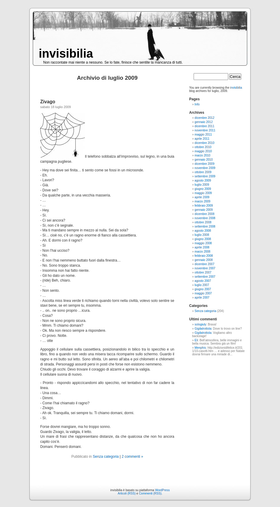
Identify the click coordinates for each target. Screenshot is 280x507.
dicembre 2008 (204, 214)
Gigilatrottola (203, 328)
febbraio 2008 (204, 255)
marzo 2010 (202, 155)
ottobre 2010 (203, 147)
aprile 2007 (202, 297)
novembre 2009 (205, 168)
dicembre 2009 (204, 163)
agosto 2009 (203, 180)
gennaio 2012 (204, 122)
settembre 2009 (205, 176)
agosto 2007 (203, 280)
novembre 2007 (205, 268)
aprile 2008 (202, 247)
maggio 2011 (203, 134)
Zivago (47, 101)
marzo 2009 (202, 201)
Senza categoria (106, 456)
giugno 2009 (203, 188)
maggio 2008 (203, 243)
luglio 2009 (202, 184)
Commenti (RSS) (150, 493)
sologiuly (200, 324)
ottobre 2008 (203, 222)
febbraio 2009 (204, 205)
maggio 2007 (203, 293)
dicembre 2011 (204, 126)
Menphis (200, 347)
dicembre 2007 (204, 264)
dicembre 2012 (204, 117)
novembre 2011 (205, 130)
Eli (196, 340)
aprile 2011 (202, 138)
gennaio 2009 (204, 209)
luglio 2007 (202, 285)
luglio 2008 (202, 234)
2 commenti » (132, 456)
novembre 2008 (205, 218)
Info (197, 104)
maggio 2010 (203, 151)
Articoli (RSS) (127, 493)
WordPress (162, 490)
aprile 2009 (202, 197)
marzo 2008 (202, 251)
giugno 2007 (203, 289)
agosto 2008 (203, 230)
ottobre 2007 (203, 272)
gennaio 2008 (204, 260)
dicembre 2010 (204, 143)
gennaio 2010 (204, 159)
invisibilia (66, 53)
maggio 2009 (203, 193)
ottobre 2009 (203, 172)
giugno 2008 (203, 239)
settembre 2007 (205, 276)
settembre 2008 (205, 226)
